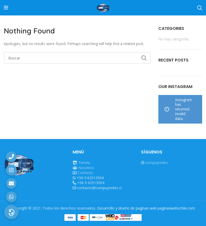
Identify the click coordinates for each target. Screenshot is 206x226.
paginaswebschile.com (176, 208)
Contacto (85, 172)
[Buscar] (77, 58)
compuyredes (156, 162)
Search (143, 58)
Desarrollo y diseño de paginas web (127, 208)
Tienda (84, 162)
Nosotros (86, 167)
